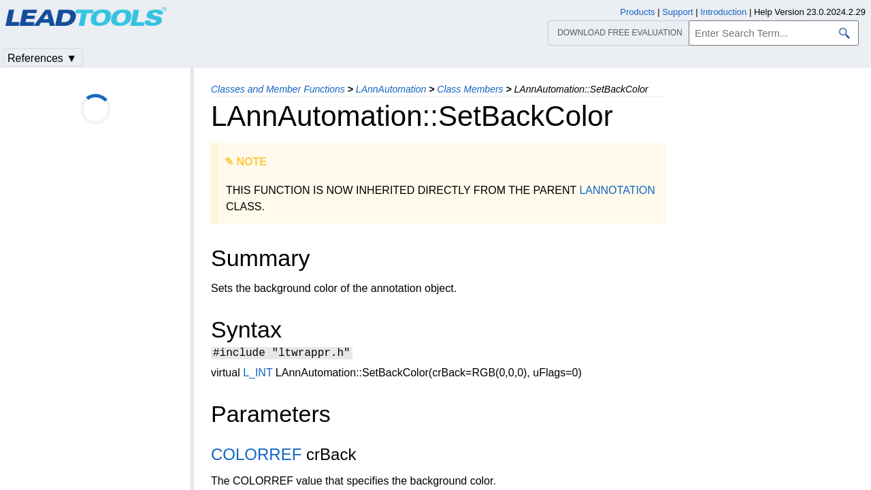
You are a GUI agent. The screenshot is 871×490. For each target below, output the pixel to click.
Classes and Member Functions (278, 89)
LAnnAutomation (391, 89)
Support (677, 12)
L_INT (257, 374)
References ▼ (42, 58)
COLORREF (256, 456)
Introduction (723, 12)
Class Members (470, 89)
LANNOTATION (617, 190)
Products (637, 12)
